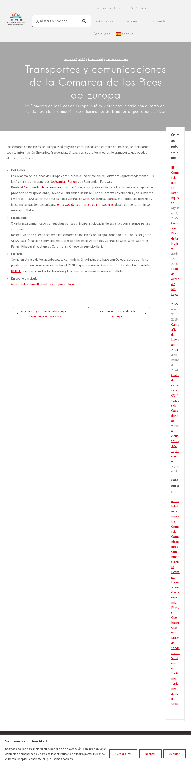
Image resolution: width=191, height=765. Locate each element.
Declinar (150, 754)
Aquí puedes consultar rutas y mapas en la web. (44, 284)
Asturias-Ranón (65, 181)
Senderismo (175, 663)
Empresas (132, 21)
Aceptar (174, 754)
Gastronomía (175, 597)
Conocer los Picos (106, 8)
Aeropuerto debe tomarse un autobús (51, 187)
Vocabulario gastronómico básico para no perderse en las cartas (45, 313)
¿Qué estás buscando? (51, 21)
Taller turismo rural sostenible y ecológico (118, 313)
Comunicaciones (117, 59)
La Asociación (103, 21)
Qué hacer (139, 8)
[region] (95, 750)
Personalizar (123, 754)
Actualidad (102, 34)
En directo (158, 21)
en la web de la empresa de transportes (85, 204)
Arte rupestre (175, 516)
